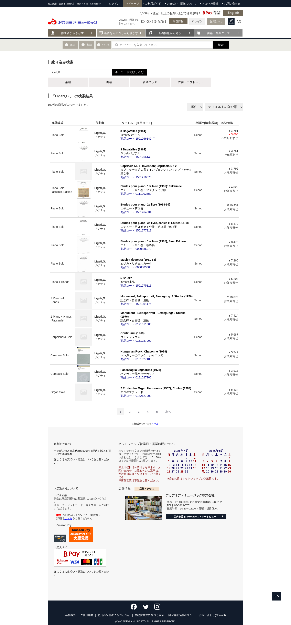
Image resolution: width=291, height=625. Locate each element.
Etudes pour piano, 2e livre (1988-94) (156, 208)
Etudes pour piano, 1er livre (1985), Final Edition (156, 245)
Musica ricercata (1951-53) (156, 263)
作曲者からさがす (72, 33)
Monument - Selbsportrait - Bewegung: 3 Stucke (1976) (156, 318)
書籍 (109, 82)
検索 (221, 45)
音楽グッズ (150, 82)
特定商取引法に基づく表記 (114, 615)
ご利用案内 (86, 615)
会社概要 (70, 615)
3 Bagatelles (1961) (156, 134)
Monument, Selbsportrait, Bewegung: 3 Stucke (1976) (156, 300)
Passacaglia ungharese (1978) (156, 373)
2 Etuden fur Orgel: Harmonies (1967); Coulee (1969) (156, 392)
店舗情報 (178, 21)
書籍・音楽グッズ (218, 33)
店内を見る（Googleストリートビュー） (196, 516)
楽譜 (68, 82)
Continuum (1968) (156, 336)
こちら (155, 424)
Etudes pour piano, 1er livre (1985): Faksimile (156, 190)
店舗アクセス (146, 488)
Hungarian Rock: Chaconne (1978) (156, 355)
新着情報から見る (169, 33)
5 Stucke (156, 281)
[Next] (168, 411)
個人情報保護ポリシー (181, 615)
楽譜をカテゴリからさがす (121, 33)
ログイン (197, 21)
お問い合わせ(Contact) (212, 615)
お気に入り (216, 21)
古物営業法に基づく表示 (149, 615)
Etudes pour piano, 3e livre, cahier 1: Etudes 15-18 (156, 226)
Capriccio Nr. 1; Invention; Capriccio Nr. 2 (156, 171)
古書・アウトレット (191, 82)
